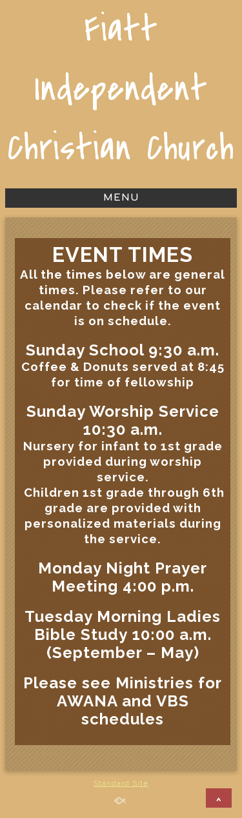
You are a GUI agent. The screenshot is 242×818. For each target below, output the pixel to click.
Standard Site (121, 783)
